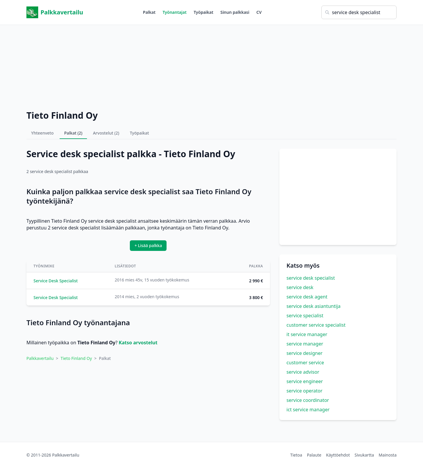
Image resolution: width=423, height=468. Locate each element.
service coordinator (307, 400)
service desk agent (306, 296)
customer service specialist (315, 325)
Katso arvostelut (138, 342)
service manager (304, 343)
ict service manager (307, 409)
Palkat (149, 12)
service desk (299, 287)
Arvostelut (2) (106, 133)
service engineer (304, 381)
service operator (304, 391)
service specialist (304, 315)
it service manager (306, 334)
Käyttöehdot (338, 455)
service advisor (302, 372)
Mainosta (388, 455)
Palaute (314, 455)
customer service (305, 362)
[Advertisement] (211, 66)
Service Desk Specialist (55, 281)
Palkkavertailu (54, 12)
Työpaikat (203, 12)
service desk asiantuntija (313, 306)
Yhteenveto (42, 133)
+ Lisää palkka (148, 245)
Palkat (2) (73, 133)
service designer (304, 353)
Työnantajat (174, 12)
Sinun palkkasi (234, 12)
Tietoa (296, 455)
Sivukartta (364, 455)
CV (259, 12)
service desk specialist (310, 278)
